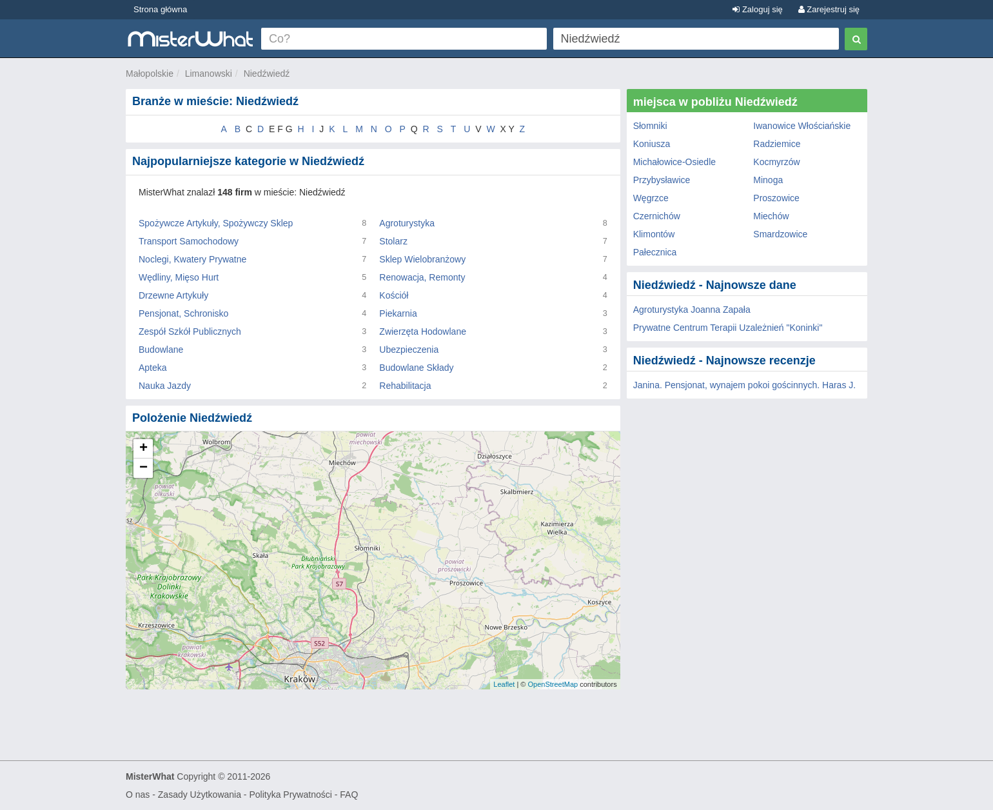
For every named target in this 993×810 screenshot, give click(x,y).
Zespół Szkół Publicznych (190, 331)
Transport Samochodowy (189, 241)
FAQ (349, 794)
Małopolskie (149, 73)
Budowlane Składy (416, 367)
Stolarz (393, 241)
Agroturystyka (407, 223)
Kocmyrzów (776, 162)
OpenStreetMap (552, 684)
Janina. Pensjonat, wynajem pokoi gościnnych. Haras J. (744, 385)
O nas (138, 794)
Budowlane (161, 349)
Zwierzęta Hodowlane (422, 331)
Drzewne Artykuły (173, 295)
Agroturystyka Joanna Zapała (692, 309)
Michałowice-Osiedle (674, 162)
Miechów (771, 216)
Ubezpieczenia (408, 349)
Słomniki (650, 126)
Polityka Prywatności (290, 794)
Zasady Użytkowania (199, 794)
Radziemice (776, 144)
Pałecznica (655, 252)
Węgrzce (651, 198)
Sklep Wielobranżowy (422, 259)
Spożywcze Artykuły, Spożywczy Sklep (216, 223)
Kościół (393, 295)
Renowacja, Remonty (422, 277)
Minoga (768, 180)
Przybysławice (662, 180)
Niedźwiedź (267, 73)
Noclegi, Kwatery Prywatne (192, 259)
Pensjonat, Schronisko (183, 313)
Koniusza (652, 144)
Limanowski (208, 73)
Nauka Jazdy (165, 385)
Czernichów (656, 216)
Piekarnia (398, 313)
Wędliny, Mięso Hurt (179, 277)
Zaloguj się (757, 9)
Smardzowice (780, 234)
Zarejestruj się (829, 9)
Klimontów (654, 234)
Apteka (153, 367)
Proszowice (776, 198)
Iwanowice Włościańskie (801, 126)
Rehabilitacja (405, 385)
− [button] (143, 468)
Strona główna (160, 9)
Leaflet (504, 684)
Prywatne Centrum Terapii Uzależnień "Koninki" (728, 327)
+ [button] (143, 449)
